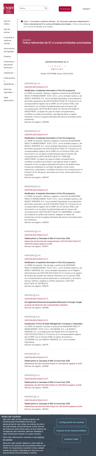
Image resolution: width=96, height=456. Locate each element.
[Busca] (46, 8)
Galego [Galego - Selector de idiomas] (86, 9)
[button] (9, 23)
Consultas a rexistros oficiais (42, 21)
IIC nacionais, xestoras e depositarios (73, 21)
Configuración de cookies (71, 422)
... (62, 66)
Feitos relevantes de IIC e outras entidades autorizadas (47, 24)
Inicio (26, 21)
